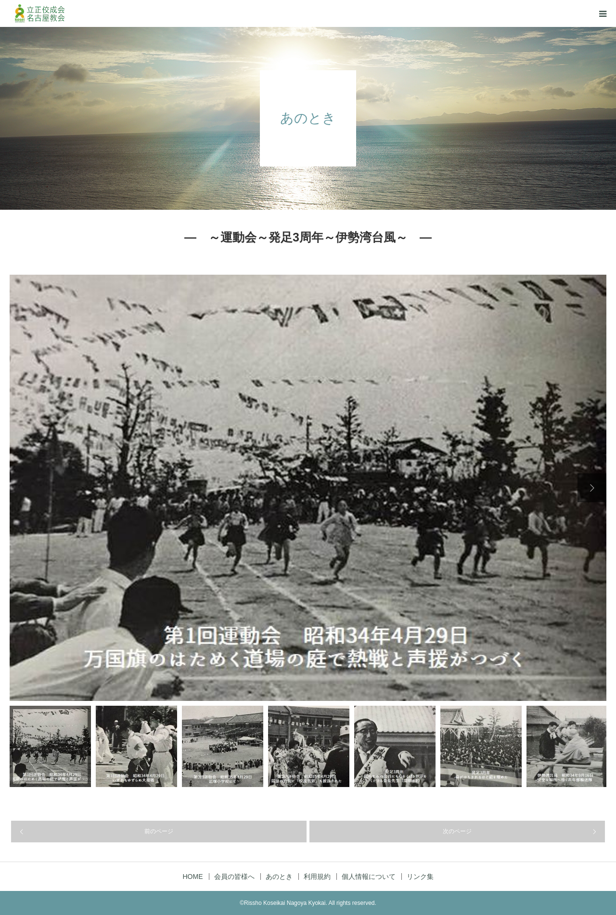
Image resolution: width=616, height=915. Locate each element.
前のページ (158, 831)
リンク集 (420, 876)
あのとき (279, 876)
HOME (193, 876)
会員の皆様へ (234, 876)
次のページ (457, 831)
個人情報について (369, 876)
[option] (308, 488)
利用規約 (317, 876)
